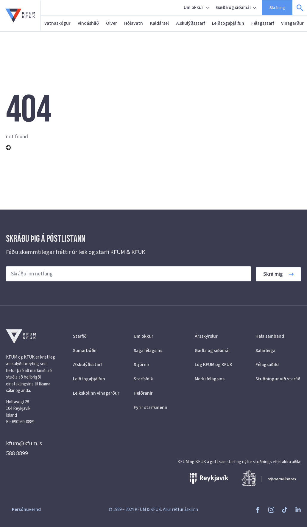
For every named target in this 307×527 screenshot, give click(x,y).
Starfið (80, 336)
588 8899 (17, 453)
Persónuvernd (26, 509)
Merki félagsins (210, 379)
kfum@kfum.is (24, 443)
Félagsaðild (267, 364)
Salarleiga (265, 350)
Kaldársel (159, 23)
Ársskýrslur (206, 336)
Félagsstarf (262, 23)
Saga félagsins (148, 350)
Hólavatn (133, 23)
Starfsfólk (143, 379)
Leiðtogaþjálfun (228, 23)
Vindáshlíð (88, 23)
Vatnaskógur (57, 23)
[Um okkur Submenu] (207, 8)
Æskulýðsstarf (190, 23)
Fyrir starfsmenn (150, 407)
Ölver (111, 23)
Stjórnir (141, 364)
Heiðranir (143, 393)
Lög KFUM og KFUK (213, 364)
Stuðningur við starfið (277, 379)
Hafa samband (269, 336)
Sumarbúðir (85, 350)
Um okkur (193, 7)
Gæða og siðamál (233, 7)
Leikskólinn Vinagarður (96, 393)
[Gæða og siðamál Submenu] (255, 8)
